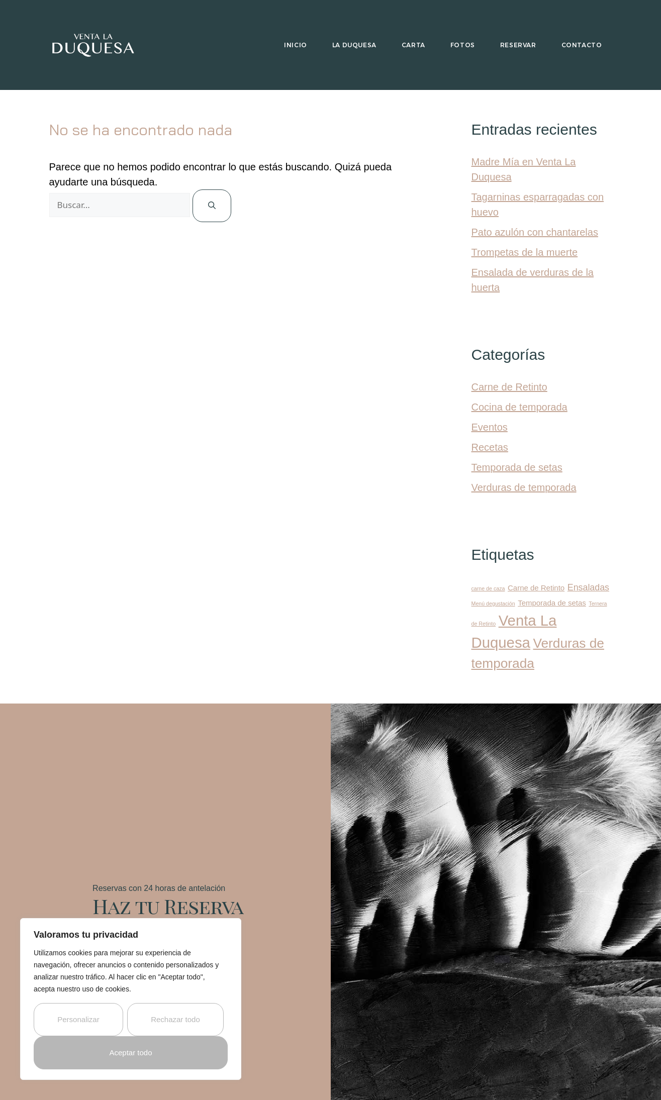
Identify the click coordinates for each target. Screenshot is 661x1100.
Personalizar (78, 1019)
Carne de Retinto (509, 386)
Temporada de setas (516, 467)
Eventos (489, 427)
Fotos (462, 45)
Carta (413, 45)
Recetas (489, 447)
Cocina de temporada (519, 407)
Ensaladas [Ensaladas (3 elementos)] (588, 587)
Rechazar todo (175, 1019)
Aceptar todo (130, 1052)
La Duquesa (354, 45)
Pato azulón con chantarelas (534, 232)
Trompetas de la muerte (524, 252)
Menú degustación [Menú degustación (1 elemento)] (493, 604)
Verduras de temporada (524, 487)
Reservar (518, 45)
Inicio (295, 45)
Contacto (581, 45)
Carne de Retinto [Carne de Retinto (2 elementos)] (536, 587)
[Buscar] (212, 205)
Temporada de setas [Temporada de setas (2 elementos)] (552, 602)
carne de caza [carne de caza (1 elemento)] (488, 588)
